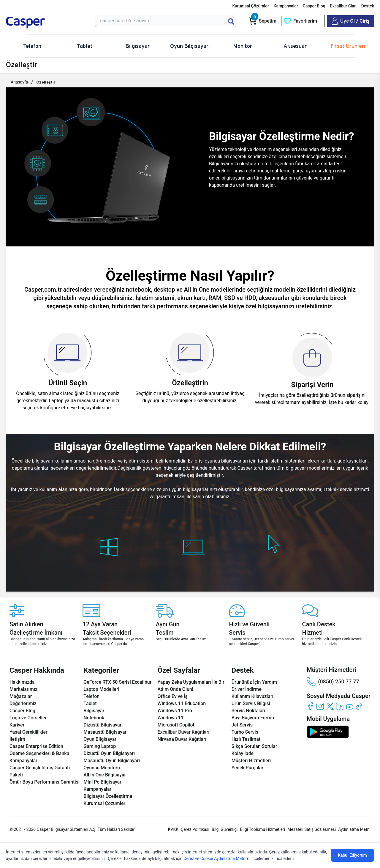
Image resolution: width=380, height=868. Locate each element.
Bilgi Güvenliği (225, 829)
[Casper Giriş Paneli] (350, 21)
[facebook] (310, 706)
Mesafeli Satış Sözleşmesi (311, 829)
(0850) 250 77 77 (333, 681)
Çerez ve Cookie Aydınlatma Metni (214, 858)
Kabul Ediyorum (352, 855)
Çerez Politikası (195, 829)
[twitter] (330, 706)
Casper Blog (314, 6)
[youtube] (349, 706)
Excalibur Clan (343, 6)
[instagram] (320, 706)
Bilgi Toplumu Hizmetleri (262, 829)
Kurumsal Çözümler (250, 6)
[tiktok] (359, 706)
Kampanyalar (286, 6)
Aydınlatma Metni (354, 829)
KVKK (173, 829)
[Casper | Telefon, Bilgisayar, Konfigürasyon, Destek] (47, 22)
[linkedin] (339, 706)
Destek (367, 6)
